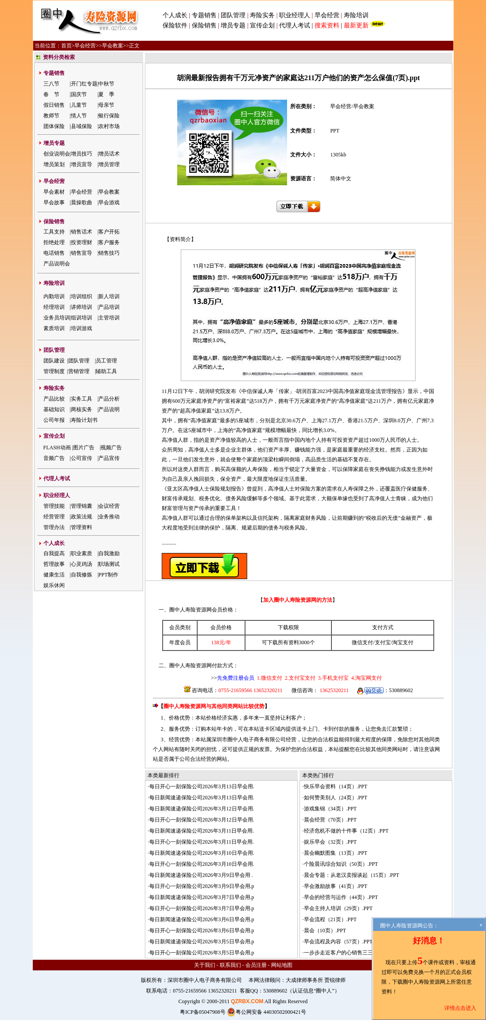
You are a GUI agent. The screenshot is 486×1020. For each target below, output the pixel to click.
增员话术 (109, 154)
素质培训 (54, 328)
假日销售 (54, 105)
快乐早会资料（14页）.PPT (336, 786)
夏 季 (106, 94)
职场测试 (109, 564)
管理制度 (54, 371)
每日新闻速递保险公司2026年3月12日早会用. (201, 809)
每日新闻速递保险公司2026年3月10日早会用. (201, 853)
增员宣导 (81, 164)
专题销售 (205, 15)
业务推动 (109, 517)
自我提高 (54, 553)
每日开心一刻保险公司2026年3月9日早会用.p (201, 886)
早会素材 (54, 192)
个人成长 (175, 15)
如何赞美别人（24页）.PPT (336, 797)
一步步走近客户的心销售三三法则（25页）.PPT (360, 953)
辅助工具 (106, 371)
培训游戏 (81, 328)
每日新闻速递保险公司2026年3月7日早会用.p (201, 897)
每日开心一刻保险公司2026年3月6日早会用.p (201, 930)
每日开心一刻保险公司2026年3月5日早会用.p (201, 953)
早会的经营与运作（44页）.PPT (341, 897)
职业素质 (81, 553)
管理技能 (54, 506)
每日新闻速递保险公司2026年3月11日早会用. (201, 831)
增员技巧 (81, 154)
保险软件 (175, 25)
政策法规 (81, 517)
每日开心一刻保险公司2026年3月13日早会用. (201, 786)
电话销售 (54, 253)
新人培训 (109, 296)
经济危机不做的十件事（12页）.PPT (346, 831)
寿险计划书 (84, 420)
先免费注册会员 (235, 678)
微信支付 (362, 642)
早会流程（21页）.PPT (330, 919)
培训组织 (81, 296)
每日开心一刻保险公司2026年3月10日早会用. (201, 864)
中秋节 (106, 84)
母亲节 (106, 105)
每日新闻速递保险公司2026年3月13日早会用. (201, 797)
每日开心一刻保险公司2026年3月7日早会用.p (201, 908)
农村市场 (109, 126)
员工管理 (106, 361)
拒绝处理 (54, 242)
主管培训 (109, 318)
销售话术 (81, 232)
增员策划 (54, 164)
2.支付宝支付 (299, 678)
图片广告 (83, 447)
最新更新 (356, 25)
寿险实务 (262, 15)
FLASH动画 (57, 447)
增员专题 (233, 25)
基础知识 (54, 409)
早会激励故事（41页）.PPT (336, 886)
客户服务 (109, 242)
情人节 (79, 116)
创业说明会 (56, 154)
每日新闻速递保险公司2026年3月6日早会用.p (201, 919)
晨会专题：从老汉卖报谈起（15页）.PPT (352, 875)
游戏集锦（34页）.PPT (330, 809)
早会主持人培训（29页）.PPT (338, 908)
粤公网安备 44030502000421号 (266, 1012)
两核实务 (81, 409)
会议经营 (109, 506)
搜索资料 (327, 25)
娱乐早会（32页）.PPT (330, 842)
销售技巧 (109, 253)
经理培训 (54, 307)
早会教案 (112, 46)
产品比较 (54, 399)
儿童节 (79, 105)
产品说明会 (56, 264)
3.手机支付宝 (333, 678)
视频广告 (111, 447)
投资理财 (81, 242)
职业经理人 (294, 15)
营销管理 (78, 371)
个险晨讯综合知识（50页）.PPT (341, 864)
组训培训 (81, 318)
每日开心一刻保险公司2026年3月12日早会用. (201, 820)
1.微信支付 (269, 678)
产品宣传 (109, 458)
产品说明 (109, 409)
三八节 (51, 84)
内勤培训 (54, 296)
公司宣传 (81, 458)
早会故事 (54, 202)
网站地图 (281, 965)
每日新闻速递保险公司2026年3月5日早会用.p (201, 941)
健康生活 (54, 575)
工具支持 (54, 232)
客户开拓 (109, 232)
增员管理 (109, 164)
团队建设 (54, 361)
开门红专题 (84, 84)
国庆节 (79, 94)
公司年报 (54, 420)
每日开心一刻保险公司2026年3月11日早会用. (201, 842)
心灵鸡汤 (81, 564)
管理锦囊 (81, 506)
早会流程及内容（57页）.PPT (338, 941)
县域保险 (81, 126)
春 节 (51, 94)
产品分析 (109, 399)
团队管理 (233, 15)
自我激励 (109, 553)
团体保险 (54, 126)
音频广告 (54, 458)
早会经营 (327, 15)
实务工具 (81, 399)
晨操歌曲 (81, 202)
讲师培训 (81, 307)
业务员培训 (56, 318)
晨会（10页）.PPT (325, 930)
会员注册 (256, 965)
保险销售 (204, 25)
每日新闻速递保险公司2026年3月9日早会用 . (201, 875)
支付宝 (383, 642)
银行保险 (109, 116)
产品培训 (109, 307)
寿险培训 (356, 15)
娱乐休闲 (54, 585)
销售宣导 (81, 253)
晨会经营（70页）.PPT (330, 820)
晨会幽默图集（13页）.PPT (336, 853)
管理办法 (54, 527)
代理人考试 (294, 25)
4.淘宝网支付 (366, 678)
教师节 (51, 116)
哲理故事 (54, 564)
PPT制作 (108, 575)
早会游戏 (109, 202)
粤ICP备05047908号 (203, 1012)
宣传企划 (262, 25)
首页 (66, 46)
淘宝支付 (402, 642)
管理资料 (81, 527)
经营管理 (54, 517)
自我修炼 (81, 575)
